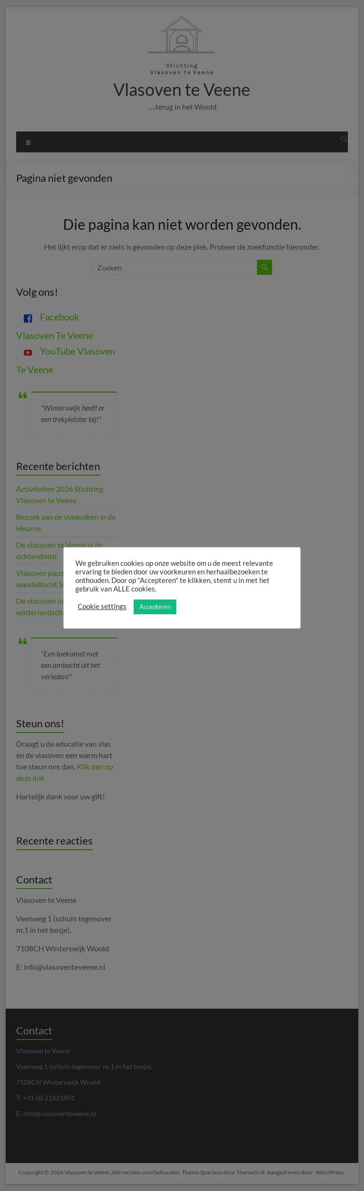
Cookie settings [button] (102, 606)
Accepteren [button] (155, 606)
